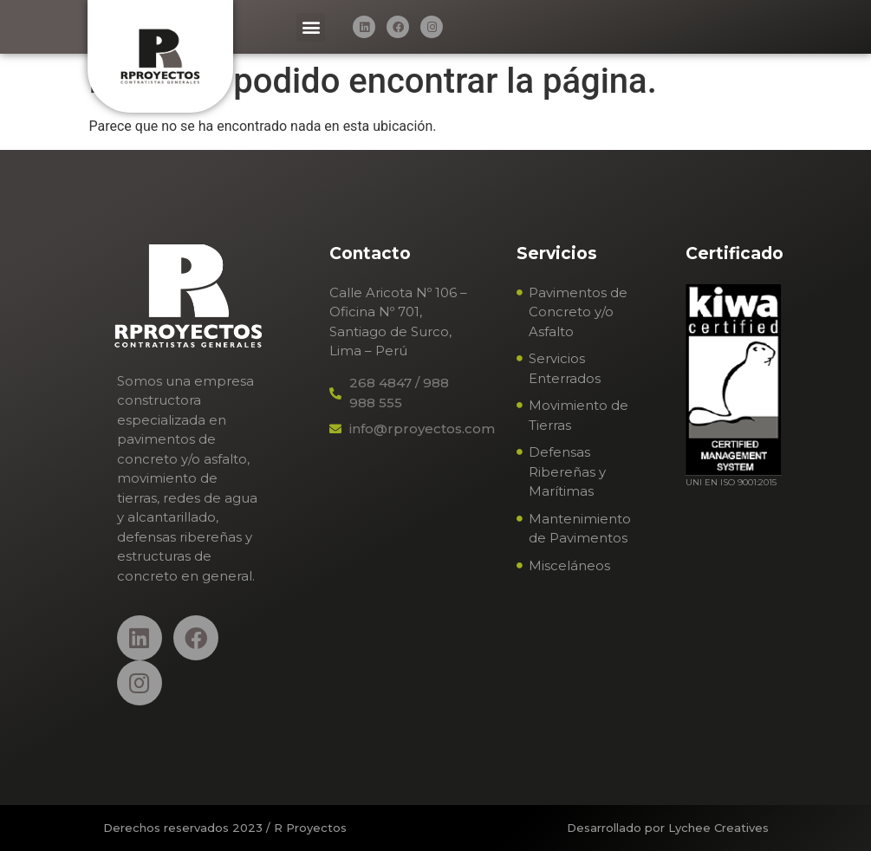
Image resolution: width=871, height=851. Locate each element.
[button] (310, 27)
